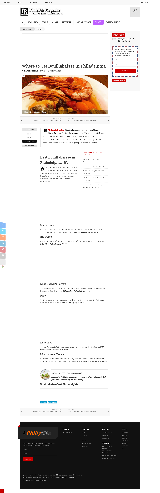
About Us (85, 446)
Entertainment (113, 22)
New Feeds (105, 438)
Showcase (105, 435)
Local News (33, 23)
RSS (123, 448)
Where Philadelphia (108, 458)
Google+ (125, 438)
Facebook (125, 433)
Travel (99, 23)
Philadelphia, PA (56, 130)
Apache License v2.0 (68, 477)
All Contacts (86, 444)
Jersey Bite (48, 2)
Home (22, 22)
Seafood (43, 402)
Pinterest (125, 440)
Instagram (125, 446)
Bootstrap (24, 477)
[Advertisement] (65, 48)
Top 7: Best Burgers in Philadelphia (94, 166)
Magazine (7, 2)
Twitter (124, 435)
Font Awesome (26, 480)
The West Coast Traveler (107, 451)
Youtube (125, 443)
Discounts (33, 2)
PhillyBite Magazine (61, 475)
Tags (83, 433)
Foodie (46, 23)
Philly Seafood (52, 402)
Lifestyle (67, 23)
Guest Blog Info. (107, 433)
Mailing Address (67, 433)
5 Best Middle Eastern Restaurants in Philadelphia (94, 179)
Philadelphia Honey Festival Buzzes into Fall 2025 (94, 172)
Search (84, 435)
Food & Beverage (84, 23)
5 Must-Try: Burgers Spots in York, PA (94, 160)
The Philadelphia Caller (109, 455)
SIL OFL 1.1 (45, 480)
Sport (55, 22)
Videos (20, 2)
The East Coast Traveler (107, 447)
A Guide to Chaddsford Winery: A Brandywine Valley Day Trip (93, 186)
